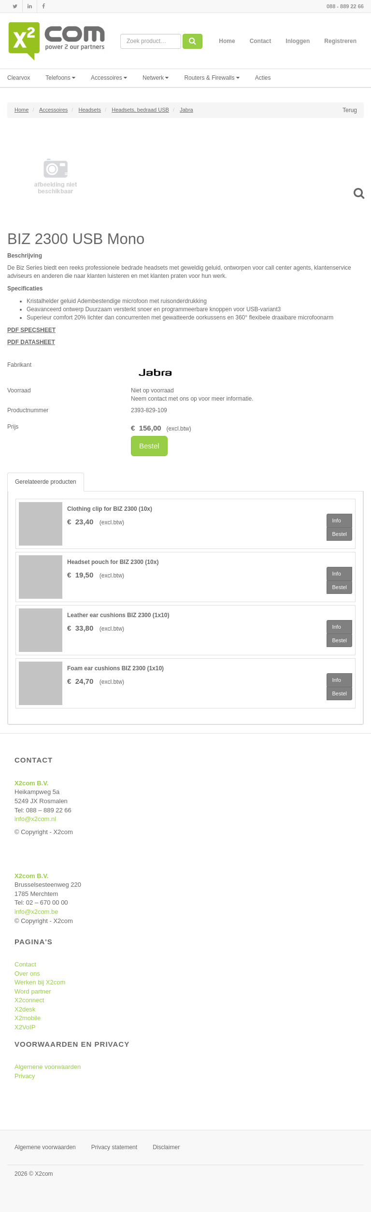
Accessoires (109, 77)
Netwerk (156, 77)
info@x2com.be (36, 911)
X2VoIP (24, 1027)
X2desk (24, 1009)
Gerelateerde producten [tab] (45, 481)
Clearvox (18, 77)
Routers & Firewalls (211, 77)
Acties (263, 77)
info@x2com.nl (35, 818)
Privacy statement (114, 1147)
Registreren (340, 41)
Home (227, 41)
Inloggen (297, 41)
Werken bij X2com (39, 982)
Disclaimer (166, 1147)
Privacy (24, 1076)
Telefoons (60, 77)
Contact (260, 41)
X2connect (29, 1000)
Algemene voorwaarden (47, 1066)
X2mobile (27, 1018)
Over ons (27, 973)
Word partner (32, 991)
